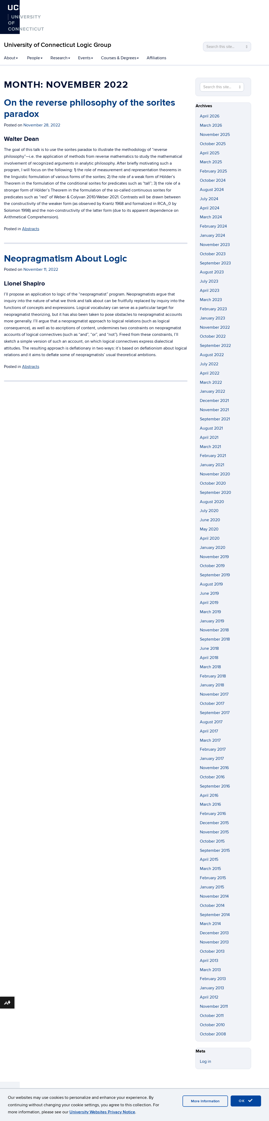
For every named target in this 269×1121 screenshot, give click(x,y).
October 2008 (213, 1034)
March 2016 (210, 804)
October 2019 (212, 565)
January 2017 (212, 758)
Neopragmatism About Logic (65, 258)
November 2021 (214, 409)
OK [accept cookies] (246, 1100)
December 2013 (214, 933)
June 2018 (209, 648)
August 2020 (212, 501)
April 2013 (209, 960)
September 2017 (215, 712)
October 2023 (213, 254)
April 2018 (209, 657)
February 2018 (213, 676)
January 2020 (212, 547)
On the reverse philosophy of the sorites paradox (89, 108)
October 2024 (213, 180)
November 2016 (214, 767)
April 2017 (209, 731)
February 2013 (213, 978)
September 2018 (215, 639)
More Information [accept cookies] (205, 1101)
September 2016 (215, 786)
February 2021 (213, 455)
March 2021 (210, 446)
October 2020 (213, 483)
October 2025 (213, 143)
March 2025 (211, 162)
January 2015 (212, 887)
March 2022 (211, 382)
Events (85, 58)
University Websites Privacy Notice (102, 1112)
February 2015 (213, 878)
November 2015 (214, 832)
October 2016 (212, 777)
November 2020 (215, 474)
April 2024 (209, 208)
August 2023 (212, 272)
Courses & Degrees (120, 58)
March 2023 (211, 299)
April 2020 (210, 538)
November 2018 (214, 630)
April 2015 (209, 859)
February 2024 (213, 226)
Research (60, 58)
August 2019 (211, 584)
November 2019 (214, 556)
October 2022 (213, 336)
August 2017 (211, 722)
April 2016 (209, 795)
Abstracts (30, 229)
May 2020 (209, 529)
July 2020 (209, 510)
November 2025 (215, 134)
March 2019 (210, 611)
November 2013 (214, 942)
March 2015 (210, 868)
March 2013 (210, 969)
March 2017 (210, 740)
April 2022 (209, 373)
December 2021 (214, 400)
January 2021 (212, 465)
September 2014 (215, 914)
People (35, 58)
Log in (205, 1061)
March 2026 (211, 125)
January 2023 (212, 318)
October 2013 (212, 951)
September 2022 (215, 345)
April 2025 (209, 153)
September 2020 (215, 492)
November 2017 (214, 694)
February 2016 (213, 813)
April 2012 (209, 997)
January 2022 (212, 391)
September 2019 (215, 575)
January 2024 (212, 235)
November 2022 (215, 327)
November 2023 (215, 244)
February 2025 (213, 171)
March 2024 (211, 217)
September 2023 (215, 263)
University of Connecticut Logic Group (57, 45)
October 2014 (212, 905)
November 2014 (214, 896)
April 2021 (209, 437)
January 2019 (212, 621)
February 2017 (213, 749)
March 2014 (210, 923)
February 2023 (213, 309)
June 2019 (209, 593)
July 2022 (209, 364)
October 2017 (212, 703)
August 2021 (211, 428)
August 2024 (212, 189)
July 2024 (209, 198)
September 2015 (215, 850)
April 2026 (209, 116)
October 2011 (212, 1015)
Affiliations (156, 58)
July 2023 (209, 281)
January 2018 (212, 685)
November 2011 (214, 1006)
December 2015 (214, 822)
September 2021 (215, 419)
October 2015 (212, 841)
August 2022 (212, 354)
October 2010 (212, 1024)
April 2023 (209, 290)
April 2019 (209, 602)
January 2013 (212, 988)
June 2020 (210, 520)
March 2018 (210, 667)
